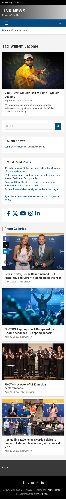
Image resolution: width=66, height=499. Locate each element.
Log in (5, 467)
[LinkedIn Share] (6, 251)
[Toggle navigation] (6, 23)
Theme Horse (53, 489)
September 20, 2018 (15, 100)
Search (58, 126)
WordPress (43, 494)
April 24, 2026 (11, 392)
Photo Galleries (15, 229)
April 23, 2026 (11, 451)
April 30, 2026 (11, 337)
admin (29, 100)
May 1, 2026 (10, 281)
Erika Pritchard (27, 392)
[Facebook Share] (6, 238)
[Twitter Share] (6, 245)
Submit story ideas (14, 146)
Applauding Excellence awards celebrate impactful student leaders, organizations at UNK (32, 443)
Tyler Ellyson (24, 281)
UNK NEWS (13, 10)
